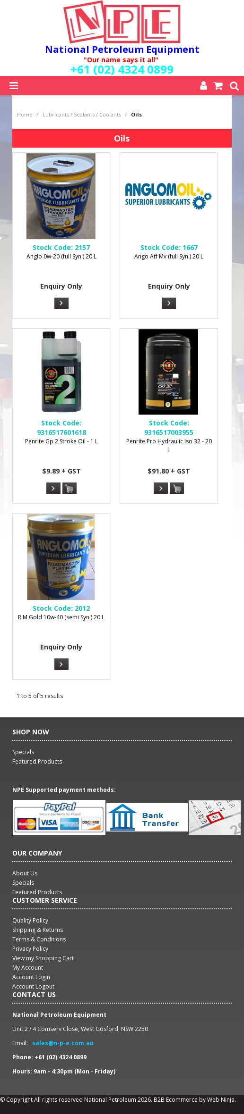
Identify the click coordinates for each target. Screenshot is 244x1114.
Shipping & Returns (37, 930)
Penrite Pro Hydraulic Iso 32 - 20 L (169, 445)
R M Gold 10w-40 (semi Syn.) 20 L (61, 617)
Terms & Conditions (39, 939)
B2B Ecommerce (176, 1100)
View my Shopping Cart (43, 958)
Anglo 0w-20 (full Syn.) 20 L (61, 256)
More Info (61, 303)
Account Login (31, 977)
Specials (23, 883)
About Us (24, 873)
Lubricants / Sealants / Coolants (82, 114)
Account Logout (33, 986)
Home (25, 114)
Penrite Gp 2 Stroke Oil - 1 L (61, 441)
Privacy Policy (30, 949)
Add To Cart (69, 488)
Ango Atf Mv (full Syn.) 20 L (168, 256)
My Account (27, 968)
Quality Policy (30, 920)
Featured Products (37, 892)
